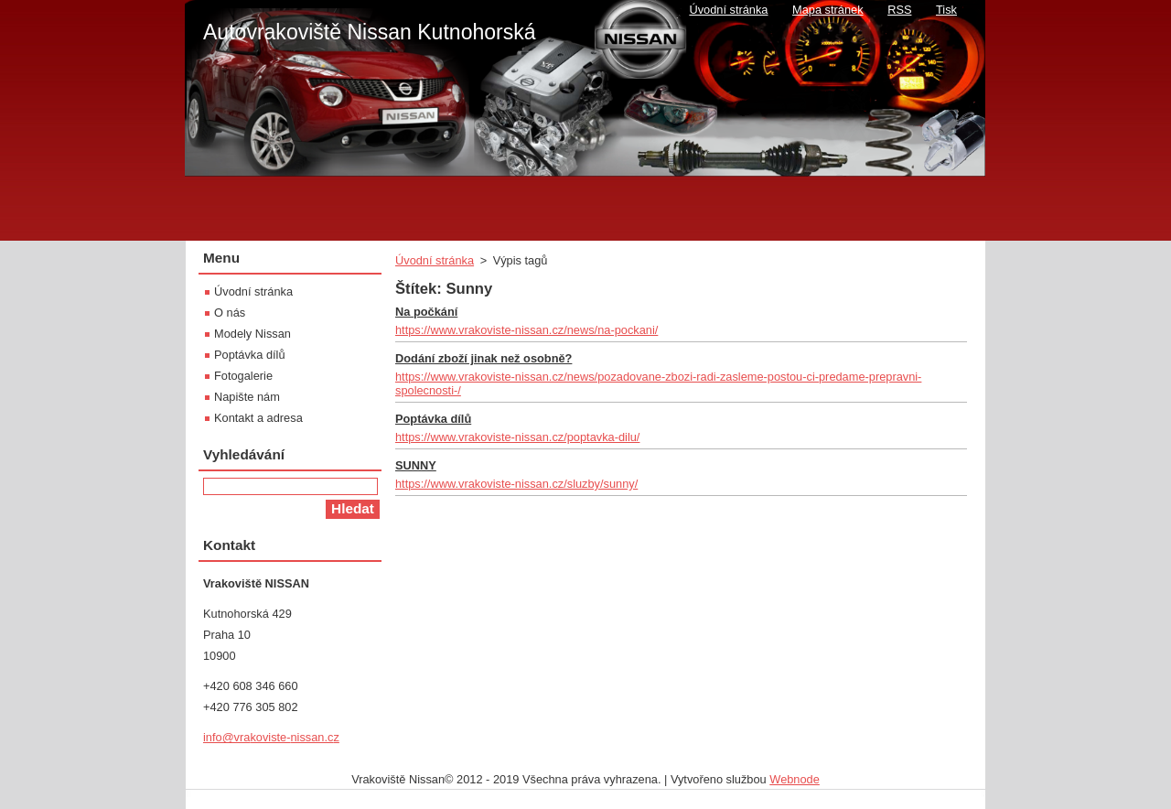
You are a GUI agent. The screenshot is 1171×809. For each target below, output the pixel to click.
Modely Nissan (252, 333)
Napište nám (247, 397)
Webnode (794, 779)
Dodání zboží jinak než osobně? (483, 358)
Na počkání (426, 311)
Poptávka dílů (433, 419)
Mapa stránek (828, 9)
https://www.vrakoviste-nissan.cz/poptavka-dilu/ (517, 437)
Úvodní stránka (434, 260)
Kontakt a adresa (258, 418)
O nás (229, 312)
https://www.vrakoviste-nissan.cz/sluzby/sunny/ (516, 484)
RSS (899, 9)
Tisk (946, 9)
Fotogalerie (243, 376)
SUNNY (415, 465)
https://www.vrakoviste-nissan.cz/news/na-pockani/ (526, 330)
